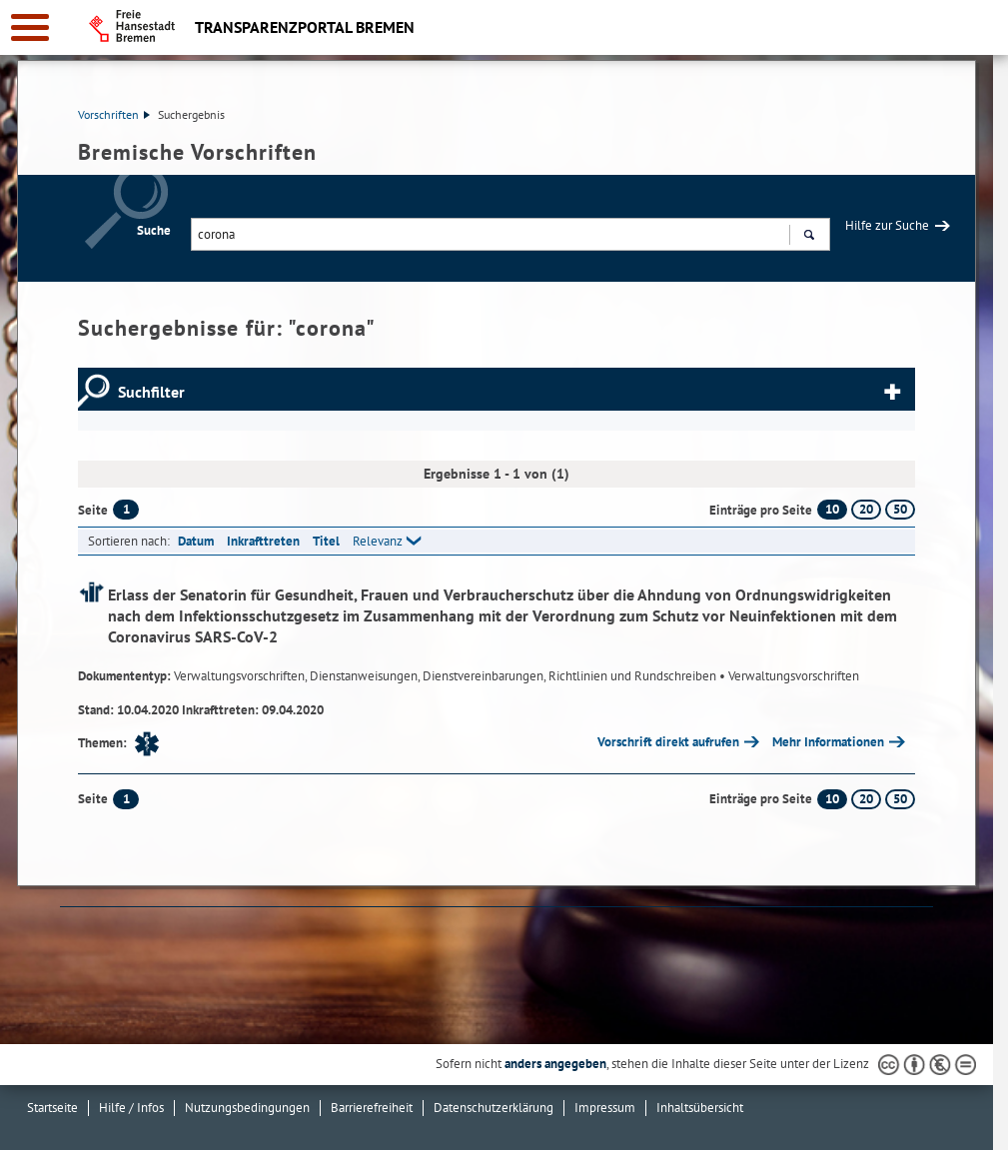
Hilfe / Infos (131, 1107)
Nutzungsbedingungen (247, 1107)
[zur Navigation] (30, 27)
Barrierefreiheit (372, 1107)
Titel (326, 541)
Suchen (808, 237)
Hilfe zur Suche (887, 225)
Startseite (52, 1107)
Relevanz (378, 541)
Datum (196, 541)
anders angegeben (555, 1063)
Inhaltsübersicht (699, 1107)
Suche (154, 230)
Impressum (604, 1107)
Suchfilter (151, 392)
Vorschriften (114, 114)
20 (866, 509)
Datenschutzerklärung (493, 1107)
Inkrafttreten (263, 541)
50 (900, 509)
